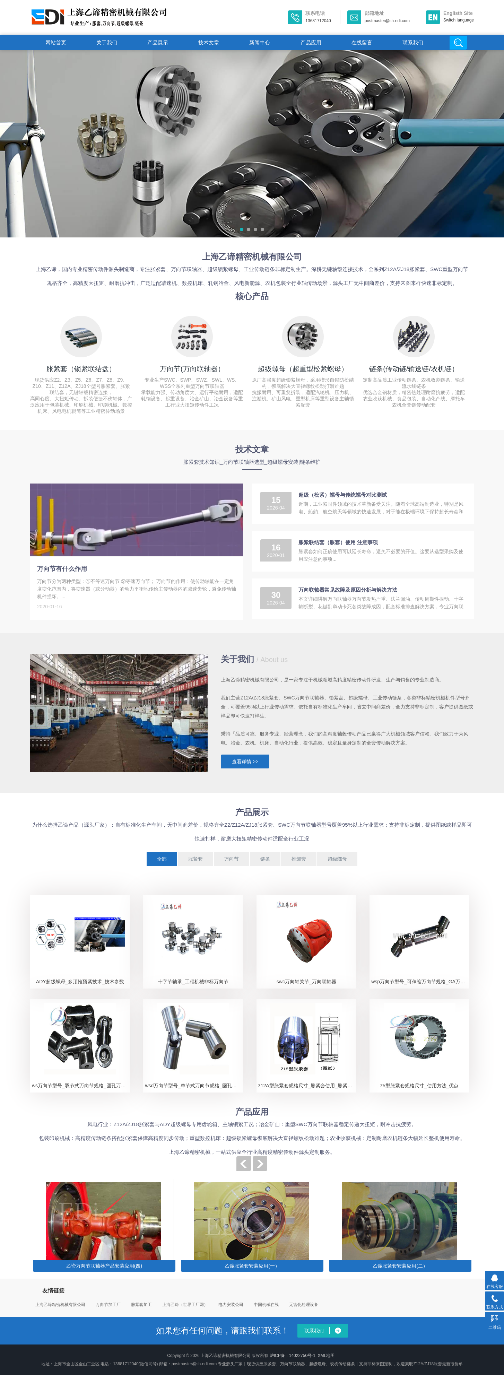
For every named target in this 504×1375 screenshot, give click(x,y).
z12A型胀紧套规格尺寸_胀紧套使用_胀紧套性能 (307, 1085)
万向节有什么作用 (62, 568)
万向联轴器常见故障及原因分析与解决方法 (347, 590)
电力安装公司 (230, 1304)
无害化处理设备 (303, 1304)
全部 (162, 859)
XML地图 (326, 1355)
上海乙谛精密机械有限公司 (60, 1304)
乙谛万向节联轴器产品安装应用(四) (104, 1266)
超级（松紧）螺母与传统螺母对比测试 (342, 495)
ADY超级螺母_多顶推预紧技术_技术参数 (80, 981)
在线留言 (361, 42)
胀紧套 (195, 859)
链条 (265, 859)
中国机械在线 (266, 1304)
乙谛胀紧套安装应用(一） (252, 1266)
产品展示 (157, 42)
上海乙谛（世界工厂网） (185, 1304)
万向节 (231, 859)
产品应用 (311, 42)
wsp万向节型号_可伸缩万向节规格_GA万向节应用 (420, 981)
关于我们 (106, 42)
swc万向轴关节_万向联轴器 (306, 981)
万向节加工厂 (108, 1304)
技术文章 (208, 42)
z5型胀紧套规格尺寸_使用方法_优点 (419, 1085)
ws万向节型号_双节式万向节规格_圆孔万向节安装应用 (81, 1085)
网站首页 (55, 42)
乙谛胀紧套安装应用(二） (400, 1266)
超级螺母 (337, 859)
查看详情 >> (245, 761)
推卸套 (299, 859)
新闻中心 (259, 42)
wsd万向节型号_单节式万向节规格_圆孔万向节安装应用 (194, 1085)
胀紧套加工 (141, 1304)
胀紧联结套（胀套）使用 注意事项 (338, 542)
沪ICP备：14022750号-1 (292, 1355)
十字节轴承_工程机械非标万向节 (193, 981)
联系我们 (412, 42)
